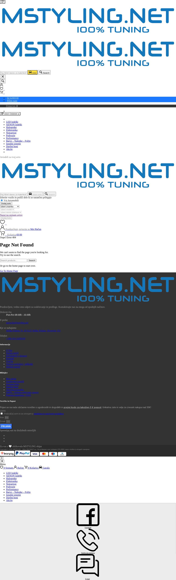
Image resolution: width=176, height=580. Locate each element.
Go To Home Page (9, 271)
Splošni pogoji (13, 366)
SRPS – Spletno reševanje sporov (22, 392)
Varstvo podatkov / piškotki (19, 364)
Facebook (88, 528)
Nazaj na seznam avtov (11, 215)
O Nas (9, 350)
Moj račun (11, 378)
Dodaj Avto (6, 218)
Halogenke (11, 127)
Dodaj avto (6, 203)
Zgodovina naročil (15, 381)
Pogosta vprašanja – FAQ (18, 395)
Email (3, 421)
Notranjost (11, 132)
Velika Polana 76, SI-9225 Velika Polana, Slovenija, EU (33, 330)
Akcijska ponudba (15, 389)
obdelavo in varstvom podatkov (49, 414)
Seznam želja (12, 384)
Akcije (9, 149)
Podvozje (10, 135)
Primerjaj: (12, 106)
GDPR (3, 411)
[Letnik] (11, 212)
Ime (2, 417)
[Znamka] (9, 206)
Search (32, 260)
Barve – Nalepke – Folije (18, 141)
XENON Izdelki (14, 124)
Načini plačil (12, 353)
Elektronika (12, 130)
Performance (12, 138)
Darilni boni (12, 146)
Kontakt (10, 358)
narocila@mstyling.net (17, 322)
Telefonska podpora (88, 553)
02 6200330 (13, 98)
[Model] (7, 209)
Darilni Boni (12, 387)
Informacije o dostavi (16, 356)
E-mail (87, 579)
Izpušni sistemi (13, 143)
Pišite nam (12, 100)
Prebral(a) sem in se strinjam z (34, 414)
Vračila (9, 361)
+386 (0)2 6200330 (15, 338)
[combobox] (13, 73)
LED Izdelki (12, 122)
